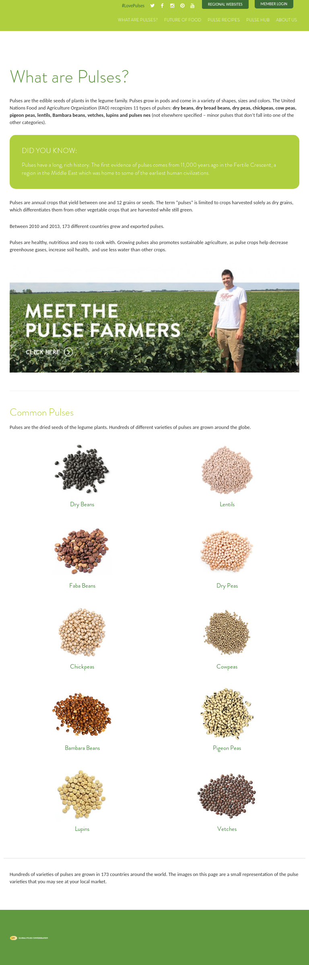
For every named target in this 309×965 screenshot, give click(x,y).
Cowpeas (227, 636)
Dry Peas (227, 555)
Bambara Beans (82, 717)
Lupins (82, 798)
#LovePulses (133, 5)
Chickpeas (82, 636)
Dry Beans (82, 474)
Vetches (227, 798)
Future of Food (182, 20)
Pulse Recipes (224, 20)
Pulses (30, 17)
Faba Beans (82, 555)
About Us (286, 20)
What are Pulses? (138, 20)
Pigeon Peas (227, 717)
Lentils (227, 474)
